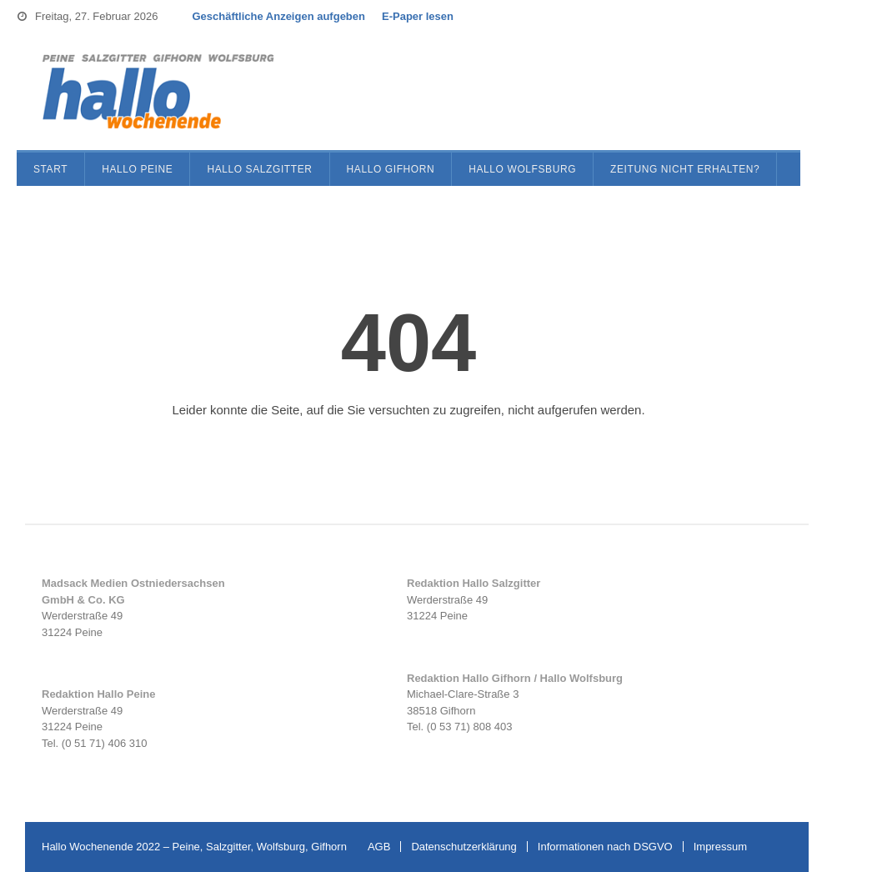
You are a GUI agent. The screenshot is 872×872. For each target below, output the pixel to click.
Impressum (720, 846)
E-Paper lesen (418, 16)
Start (50, 169)
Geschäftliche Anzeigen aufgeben (278, 16)
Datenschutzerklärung (463, 846)
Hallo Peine (137, 169)
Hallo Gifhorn (391, 169)
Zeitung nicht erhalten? (684, 169)
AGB (379, 846)
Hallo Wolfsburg (522, 169)
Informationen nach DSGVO (605, 846)
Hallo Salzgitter (259, 169)
